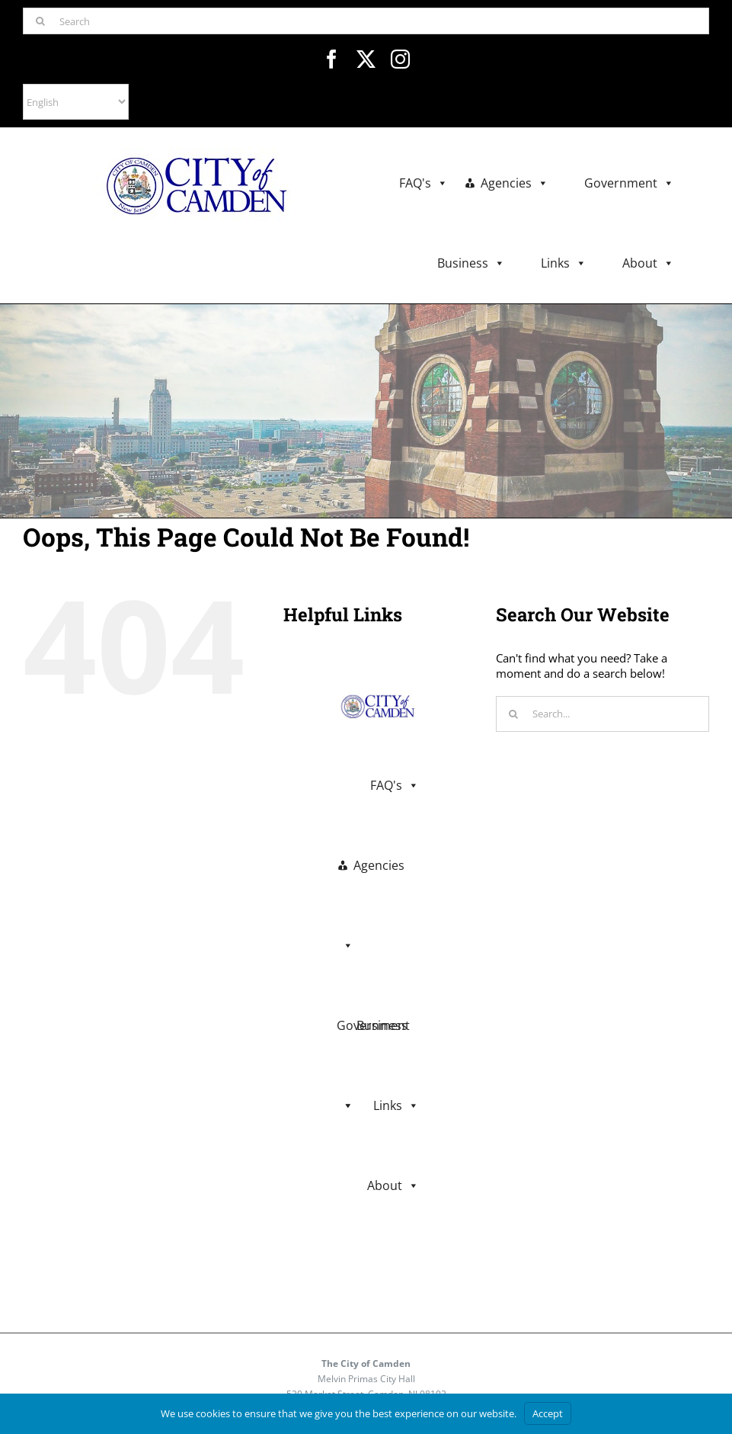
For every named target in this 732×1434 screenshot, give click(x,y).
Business (471, 263)
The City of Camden (366, 1363)
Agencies (514, 183)
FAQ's (423, 183)
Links (564, 263)
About (648, 263)
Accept (547, 1413)
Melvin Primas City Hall (366, 1378)
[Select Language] (76, 102)
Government (629, 183)
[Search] (366, 21)
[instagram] (400, 59)
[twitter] (366, 59)
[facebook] (331, 59)
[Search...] (602, 714)
